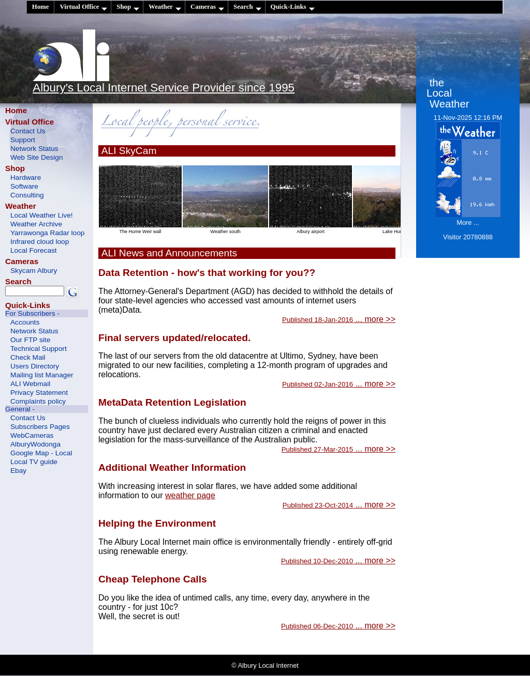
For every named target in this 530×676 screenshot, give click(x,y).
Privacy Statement (39, 392)
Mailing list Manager (41, 375)
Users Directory (34, 366)
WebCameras (31, 435)
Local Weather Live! (41, 215)
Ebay (18, 470)
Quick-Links (293, 7)
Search (247, 7)
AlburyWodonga (35, 444)
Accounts (24, 322)
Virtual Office (83, 7)
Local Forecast (33, 250)
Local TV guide (33, 462)
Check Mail (28, 357)
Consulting (27, 195)
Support (22, 140)
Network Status (34, 148)
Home (40, 6)
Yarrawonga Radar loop (47, 233)
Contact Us (28, 131)
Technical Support (38, 348)
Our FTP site (30, 340)
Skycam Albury (33, 270)
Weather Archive (36, 224)
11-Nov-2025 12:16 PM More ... (467, 177)
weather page (190, 495)
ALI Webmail (30, 384)
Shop (127, 7)
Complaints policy (38, 401)
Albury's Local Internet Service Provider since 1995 (164, 87)
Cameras (207, 7)
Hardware (25, 177)
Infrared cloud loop (39, 241)
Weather (165, 7)
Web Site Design (36, 157)
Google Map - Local (41, 453)
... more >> (338, 319)
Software (24, 186)
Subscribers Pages (40, 427)
